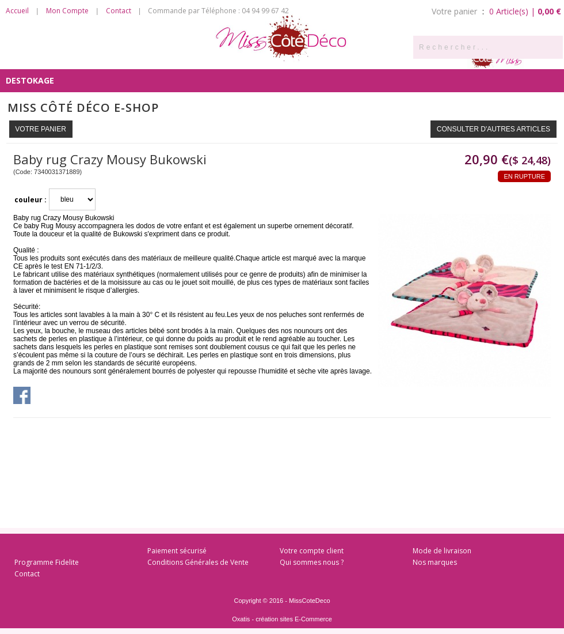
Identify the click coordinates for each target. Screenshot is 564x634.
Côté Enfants (374, 57)
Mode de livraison (442, 551)
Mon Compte (67, 11)
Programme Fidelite (46, 562)
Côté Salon (175, 57)
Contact (118, 11)
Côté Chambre (244, 57)
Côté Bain (309, 57)
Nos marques (435, 562)
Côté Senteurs (38, 57)
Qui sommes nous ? (312, 562)
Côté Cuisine (110, 57)
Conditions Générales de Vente (198, 562)
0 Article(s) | (525, 11)
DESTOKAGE (30, 80)
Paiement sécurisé (177, 551)
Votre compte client (312, 551)
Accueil (17, 11)
